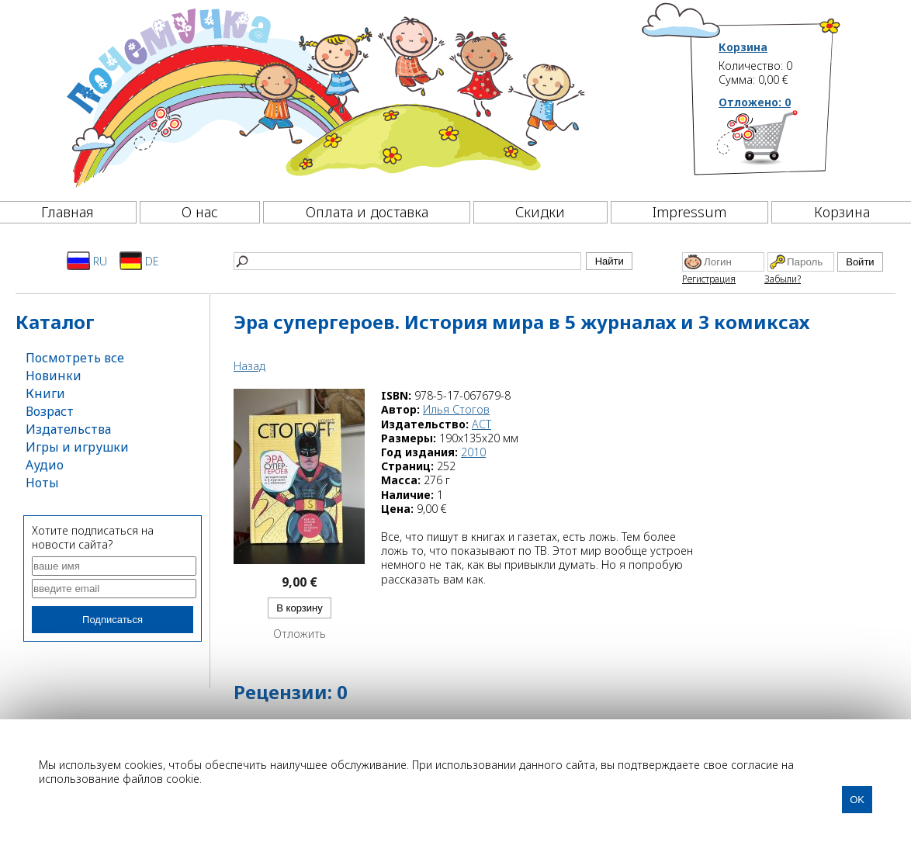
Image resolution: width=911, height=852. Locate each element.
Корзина (743, 47)
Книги (45, 393)
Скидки (540, 212)
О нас (200, 212)
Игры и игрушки (77, 446)
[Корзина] (780, 143)
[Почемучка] (324, 96)
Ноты (42, 482)
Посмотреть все (75, 357)
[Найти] (407, 261)
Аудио (45, 464)
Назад (249, 365)
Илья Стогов (456, 409)
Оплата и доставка (367, 212)
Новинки (53, 375)
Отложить (299, 634)
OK (857, 799)
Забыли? (782, 279)
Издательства (68, 429)
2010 (473, 452)
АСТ (481, 424)
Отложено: (755, 102)
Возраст (50, 411)
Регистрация (709, 279)
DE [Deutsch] (139, 260)
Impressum (689, 212)
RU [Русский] (87, 260)
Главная (67, 212)
